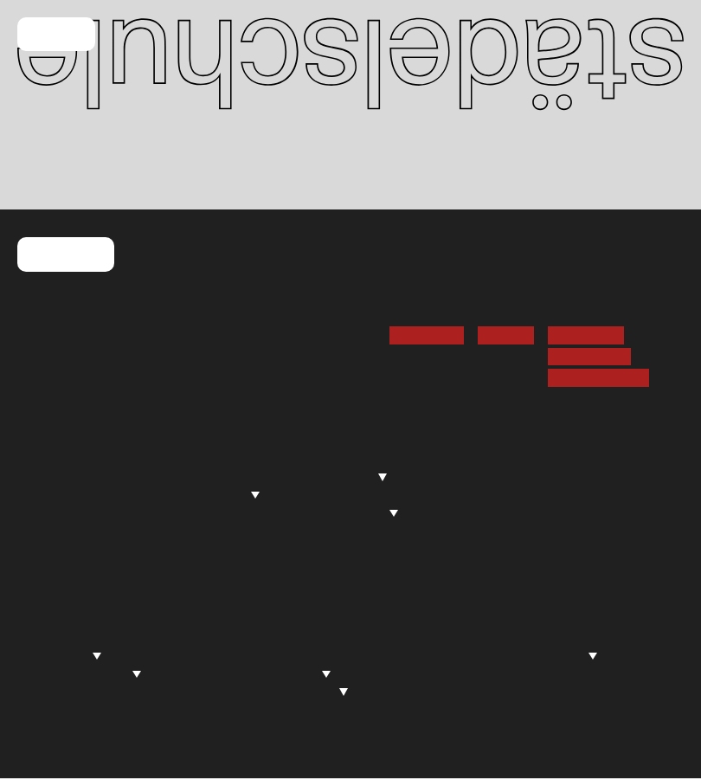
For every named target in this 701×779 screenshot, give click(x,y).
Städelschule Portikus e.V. (510, 655)
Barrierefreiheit (598, 377)
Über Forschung (315, 637)
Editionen (453, 709)
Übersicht (492, 459)
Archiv (174, 549)
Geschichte (190, 531)
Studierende (342, 477)
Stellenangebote (75, 549)
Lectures (52, 692)
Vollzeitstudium (508, 477)
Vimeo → (505, 335)
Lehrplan (324, 494)
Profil (170, 459)
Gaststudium (501, 494)
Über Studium (340, 459)
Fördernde (456, 637)
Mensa (46, 494)
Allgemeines (63, 637)
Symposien (306, 692)
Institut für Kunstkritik (330, 655)
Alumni (176, 567)
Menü (56, 35)
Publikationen (66, 727)
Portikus (49, 709)
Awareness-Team (208, 512)
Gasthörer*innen (513, 531)
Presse (46, 512)
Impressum (585, 335)
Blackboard (60, 477)
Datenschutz (589, 357)
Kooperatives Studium (365, 531)
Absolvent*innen (82, 673)
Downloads (332, 549)
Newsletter (426, 335)
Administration (207, 494)
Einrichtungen (347, 512)
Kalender (52, 459)
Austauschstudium (519, 512)
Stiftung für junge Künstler (504, 673)
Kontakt (65, 254)
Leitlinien (293, 709)
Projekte (298, 673)
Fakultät (179, 477)
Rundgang (62, 655)
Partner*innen (467, 692)
